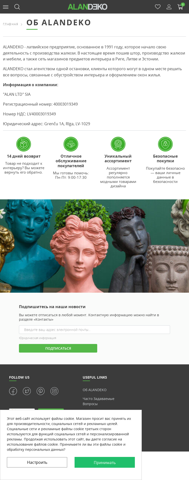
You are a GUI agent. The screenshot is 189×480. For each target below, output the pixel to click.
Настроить (37, 462)
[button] (5, 6)
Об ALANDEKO (95, 389)
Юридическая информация (37, 338)
